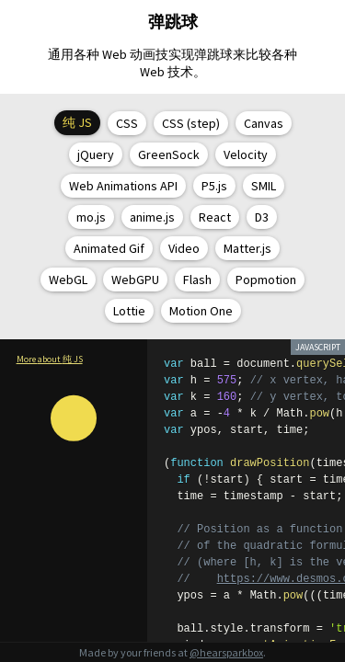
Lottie (129, 310)
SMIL (263, 185)
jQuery (95, 154)
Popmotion (266, 279)
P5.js (214, 185)
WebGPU (135, 279)
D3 (262, 217)
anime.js (152, 217)
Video (184, 248)
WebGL (68, 279)
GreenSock (169, 154)
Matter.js (247, 248)
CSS (127, 123)
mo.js (91, 217)
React (215, 217)
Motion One (201, 310)
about (60, 359)
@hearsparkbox (226, 652)
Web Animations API (123, 185)
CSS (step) (191, 123)
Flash (197, 279)
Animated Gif (109, 248)
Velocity (246, 154)
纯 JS (77, 122)
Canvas (263, 123)
